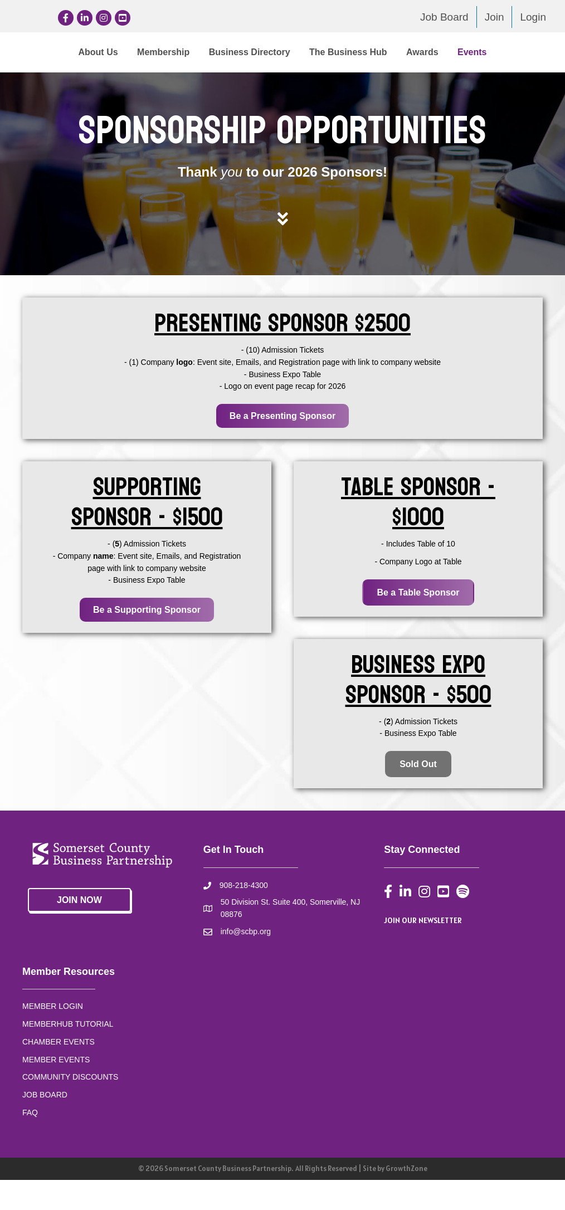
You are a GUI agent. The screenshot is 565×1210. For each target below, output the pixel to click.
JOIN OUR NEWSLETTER (423, 950)
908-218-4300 (244, 915)
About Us (56, 52)
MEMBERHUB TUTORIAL (68, 1053)
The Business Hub (490, 52)
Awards (258, 81)
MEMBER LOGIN (52, 1036)
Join (494, 17)
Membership (121, 52)
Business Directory (207, 52)
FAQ (30, 1142)
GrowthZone (406, 1198)
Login (533, 17)
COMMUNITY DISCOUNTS (70, 1106)
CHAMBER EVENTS (58, 1071)
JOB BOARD (44, 1124)
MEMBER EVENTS (56, 1089)
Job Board (444, 17)
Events (308, 81)
